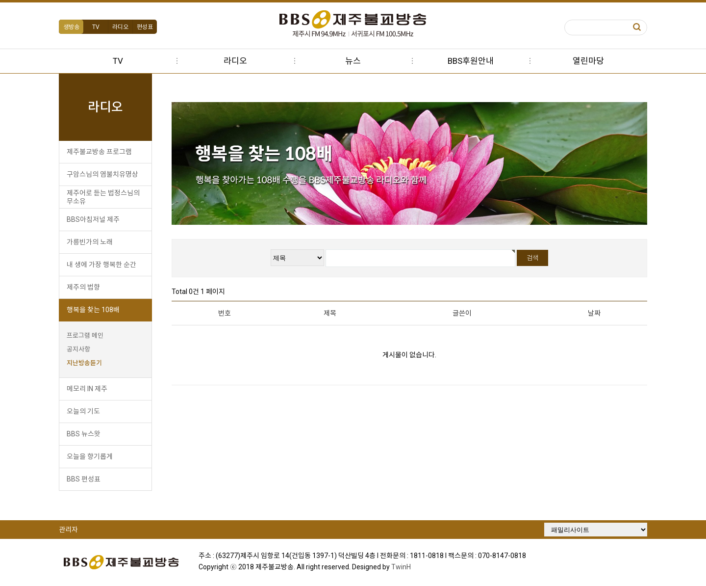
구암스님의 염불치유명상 (102, 174)
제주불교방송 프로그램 (99, 152)
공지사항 (78, 349)
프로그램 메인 (85, 335)
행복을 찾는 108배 (93, 310)
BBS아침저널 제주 (93, 219)
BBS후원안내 (471, 61)
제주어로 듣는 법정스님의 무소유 (103, 197)
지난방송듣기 (84, 363)
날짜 (594, 313)
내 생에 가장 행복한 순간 (101, 264)
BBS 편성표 (84, 479)
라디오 (120, 27)
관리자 (68, 529)
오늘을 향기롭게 (90, 456)
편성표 (145, 27)
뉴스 (353, 61)
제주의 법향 (83, 287)
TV (96, 27)
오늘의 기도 (83, 411)
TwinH (401, 567)
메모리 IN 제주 (87, 389)
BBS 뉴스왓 (84, 434)
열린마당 (588, 61)
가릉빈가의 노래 (90, 242)
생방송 (71, 27)
